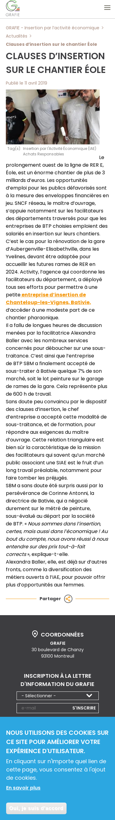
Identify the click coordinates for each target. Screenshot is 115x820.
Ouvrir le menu (107, 7)
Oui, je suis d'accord (36, 810)
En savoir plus (23, 789)
